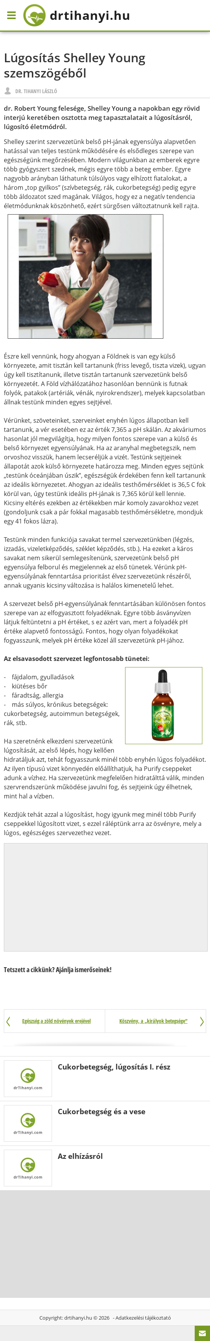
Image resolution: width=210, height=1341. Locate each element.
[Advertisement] (106, 897)
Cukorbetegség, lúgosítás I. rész (114, 1066)
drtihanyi (76, 15)
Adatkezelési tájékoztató (143, 1317)
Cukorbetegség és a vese (101, 1111)
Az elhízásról (80, 1156)
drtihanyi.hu (78, 1317)
